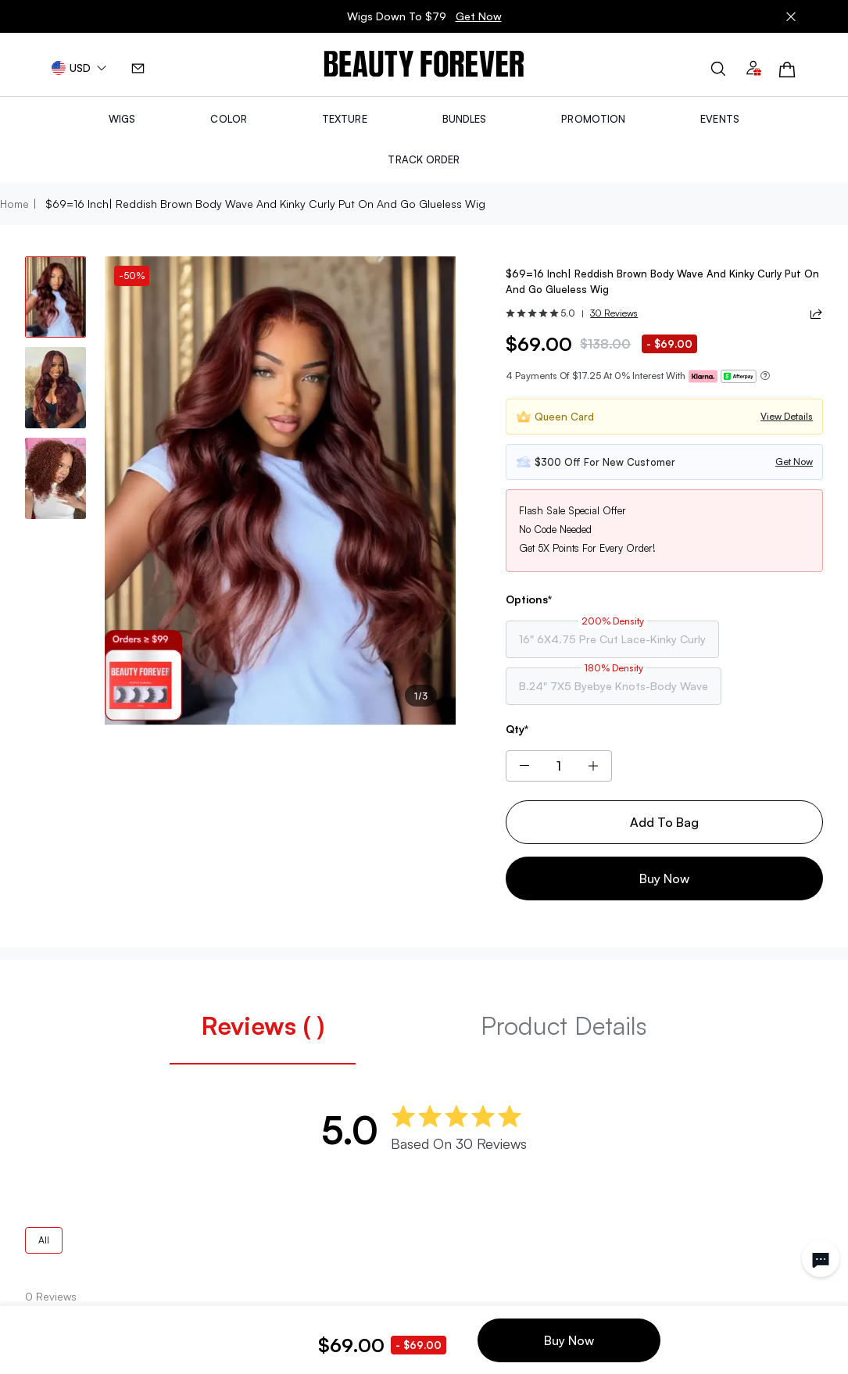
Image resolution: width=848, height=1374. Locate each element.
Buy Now (664, 878)
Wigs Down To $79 (424, 16)
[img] (424, 64)
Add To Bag (664, 822)
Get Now (479, 16)
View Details (786, 416)
